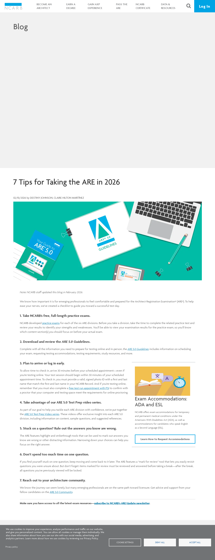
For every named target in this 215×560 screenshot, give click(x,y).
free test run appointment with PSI (89, 388)
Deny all (160, 542)
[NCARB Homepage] (13, 6)
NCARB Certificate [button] (143, 6)
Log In (204, 6)
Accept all (195, 542)
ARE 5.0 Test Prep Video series (41, 414)
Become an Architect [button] (44, 6)
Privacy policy (12, 546)
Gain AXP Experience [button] (95, 6)
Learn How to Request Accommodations (165, 439)
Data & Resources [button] (168, 6)
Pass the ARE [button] (121, 6)
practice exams (51, 323)
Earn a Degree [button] (71, 6)
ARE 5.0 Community (61, 492)
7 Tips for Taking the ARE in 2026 (66, 182)
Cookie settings (125, 542)
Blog (20, 26)
